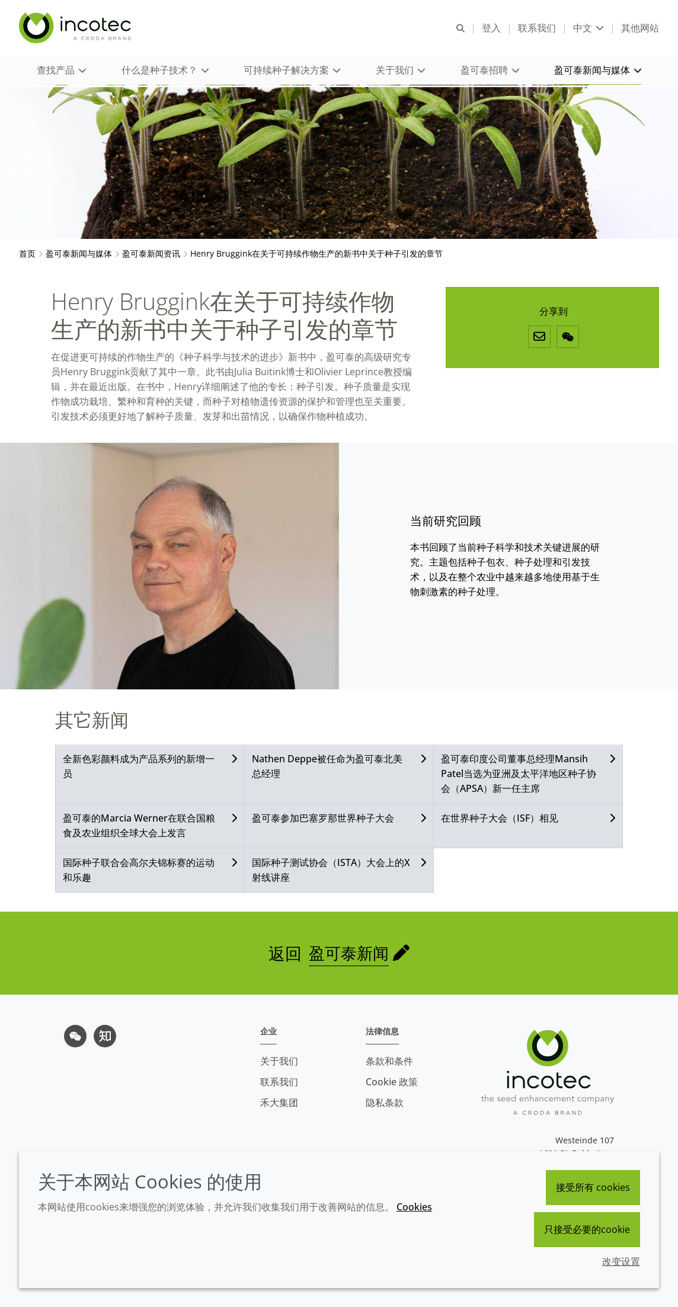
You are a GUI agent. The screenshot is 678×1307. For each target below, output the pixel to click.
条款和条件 (389, 1061)
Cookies (414, 1206)
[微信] (568, 338)
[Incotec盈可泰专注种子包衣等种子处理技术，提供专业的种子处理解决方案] (76, 28)
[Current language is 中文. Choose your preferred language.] (588, 28)
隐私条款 (385, 1102)
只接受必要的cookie (587, 1229)
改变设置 (621, 1261)
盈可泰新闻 (349, 955)
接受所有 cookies (593, 1187)
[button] (61, 71)
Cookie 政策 (392, 1081)
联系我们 (279, 1081)
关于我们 (279, 1061)
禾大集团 (279, 1102)
